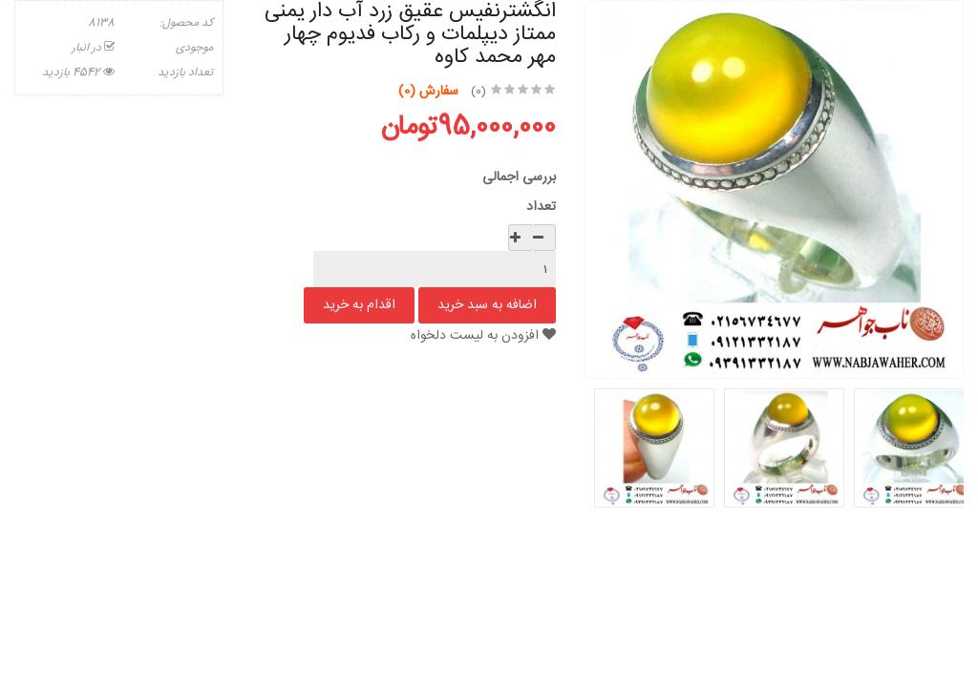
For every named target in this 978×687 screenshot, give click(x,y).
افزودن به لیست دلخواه (483, 335)
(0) (478, 91)
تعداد (541, 207)
